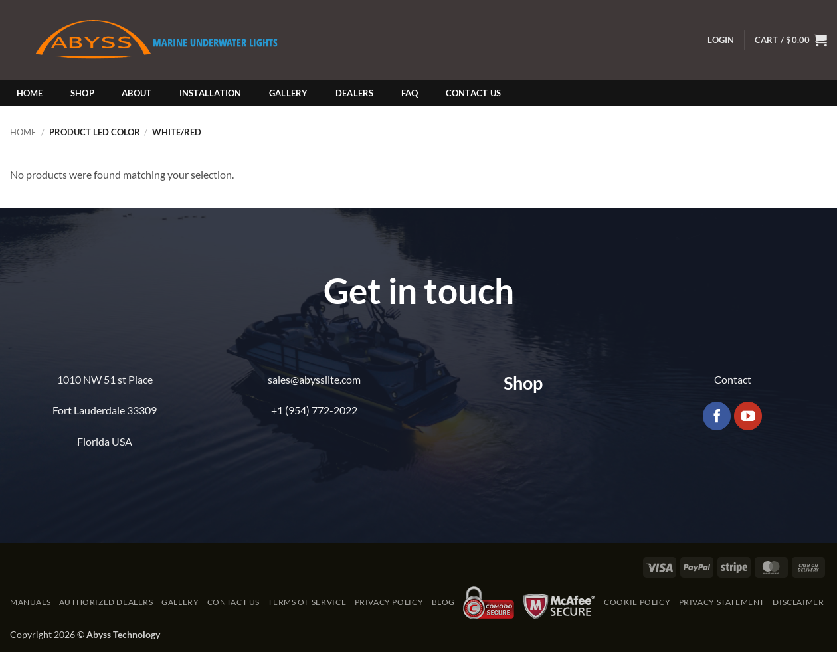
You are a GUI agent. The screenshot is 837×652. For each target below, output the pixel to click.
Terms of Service (307, 602)
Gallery (288, 93)
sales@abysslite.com (314, 379)
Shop (82, 93)
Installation (210, 93)
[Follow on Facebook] (717, 416)
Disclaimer (798, 602)
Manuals (30, 602)
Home (30, 93)
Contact (732, 379)
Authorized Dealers (106, 602)
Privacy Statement (722, 602)
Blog (443, 602)
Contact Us (474, 93)
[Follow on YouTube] (748, 416)
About (136, 93)
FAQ (409, 93)
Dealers (354, 93)
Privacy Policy (389, 602)
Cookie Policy (637, 602)
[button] (720, 40)
